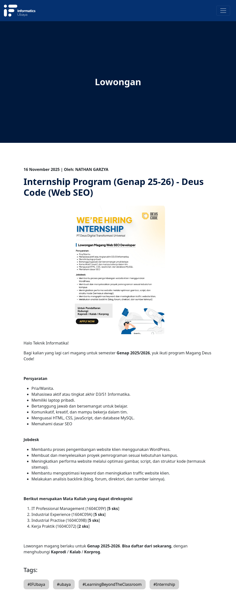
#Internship (164, 584)
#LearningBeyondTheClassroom (112, 584)
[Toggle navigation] (223, 11)
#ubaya (64, 584)
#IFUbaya (36, 584)
